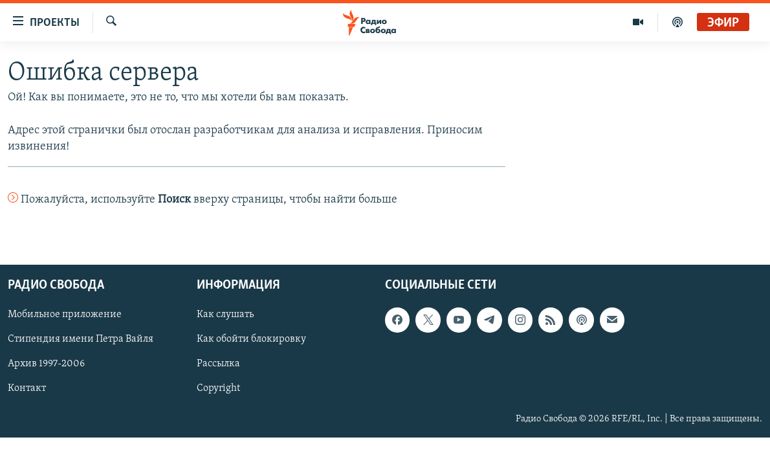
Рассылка (218, 364)
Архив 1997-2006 (46, 364)
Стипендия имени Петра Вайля (80, 340)
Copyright (218, 389)
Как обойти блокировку (251, 340)
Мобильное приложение (65, 315)
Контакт (27, 389)
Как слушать (225, 315)
